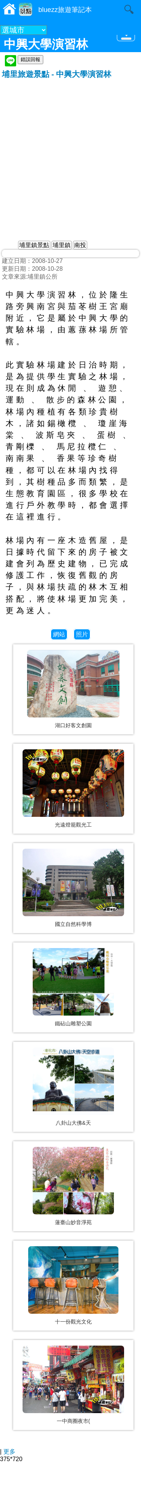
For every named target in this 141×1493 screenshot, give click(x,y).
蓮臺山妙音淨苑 (73, 1222)
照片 (82, 634)
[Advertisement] (70, 153)
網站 (59, 634)
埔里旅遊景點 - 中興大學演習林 (56, 74)
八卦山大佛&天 (73, 1123)
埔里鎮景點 (34, 245)
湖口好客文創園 (73, 725)
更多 (9, 1451)
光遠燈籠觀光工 (73, 825)
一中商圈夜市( (73, 1421)
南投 (80, 245)
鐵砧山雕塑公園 (73, 1023)
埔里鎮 (62, 245)
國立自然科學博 (73, 924)
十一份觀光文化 (73, 1322)
